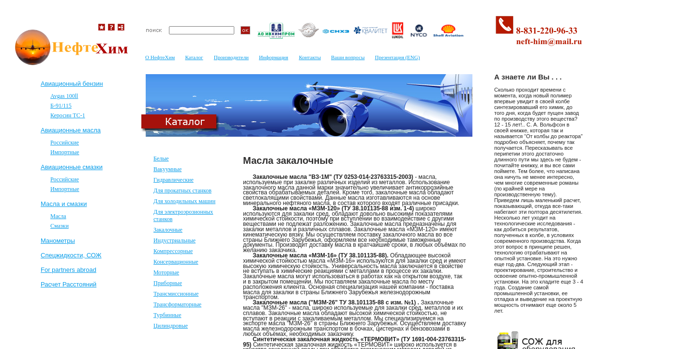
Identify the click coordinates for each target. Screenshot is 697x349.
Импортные (64, 152)
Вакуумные (167, 169)
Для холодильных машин (184, 201)
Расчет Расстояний (68, 284)
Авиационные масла (71, 130)
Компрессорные (173, 251)
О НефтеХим (160, 57)
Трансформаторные (177, 304)
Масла (58, 216)
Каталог (194, 57)
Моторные (166, 272)
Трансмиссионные (175, 293)
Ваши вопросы (347, 57)
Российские (64, 142)
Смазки (59, 225)
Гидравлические (173, 179)
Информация (273, 57)
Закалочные (167, 229)
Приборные (167, 283)
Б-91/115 (61, 105)
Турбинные (167, 315)
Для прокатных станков (182, 190)
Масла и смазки (64, 203)
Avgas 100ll (64, 96)
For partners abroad (68, 269)
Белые (161, 158)
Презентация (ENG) (397, 57)
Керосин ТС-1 (67, 115)
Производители (231, 57)
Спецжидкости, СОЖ (71, 255)
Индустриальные (174, 240)
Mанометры (58, 240)
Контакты (309, 57)
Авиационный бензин (72, 83)
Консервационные (175, 261)
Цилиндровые (170, 325)
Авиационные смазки (72, 167)
